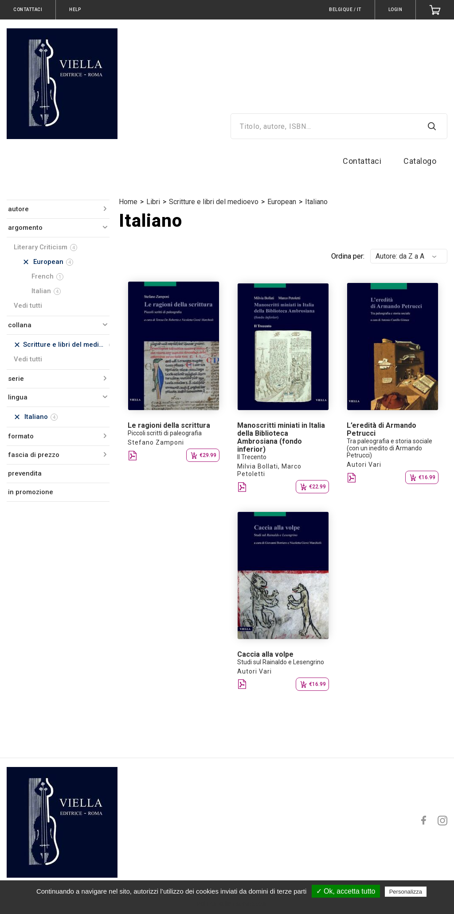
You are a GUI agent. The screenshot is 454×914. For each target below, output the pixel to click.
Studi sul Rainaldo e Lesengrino (280, 662)
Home (128, 202)
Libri (153, 202)
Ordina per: (347, 256)
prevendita (25, 473)
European (281, 202)
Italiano (316, 202)
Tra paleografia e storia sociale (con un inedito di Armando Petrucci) (389, 448)
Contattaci (362, 161)
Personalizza (405, 891)
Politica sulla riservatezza (231, 903)
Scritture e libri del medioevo (213, 202)
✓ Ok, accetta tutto (346, 891)
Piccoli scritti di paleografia (165, 433)
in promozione (30, 492)
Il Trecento (251, 457)
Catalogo (419, 161)
